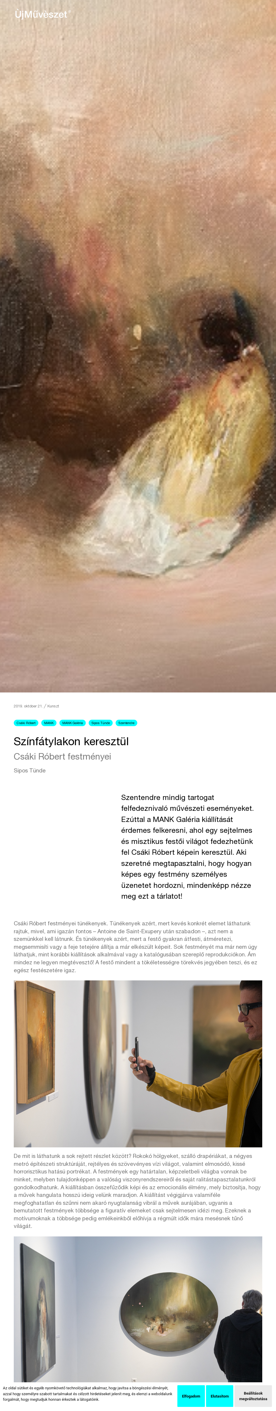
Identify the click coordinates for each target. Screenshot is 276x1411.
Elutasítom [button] (220, 1396)
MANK (49, 723)
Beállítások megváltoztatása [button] (253, 1396)
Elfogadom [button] (191, 1396)
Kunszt (53, 707)
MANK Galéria (72, 723)
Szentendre (126, 723)
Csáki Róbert (26, 723)
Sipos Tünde (101, 723)
